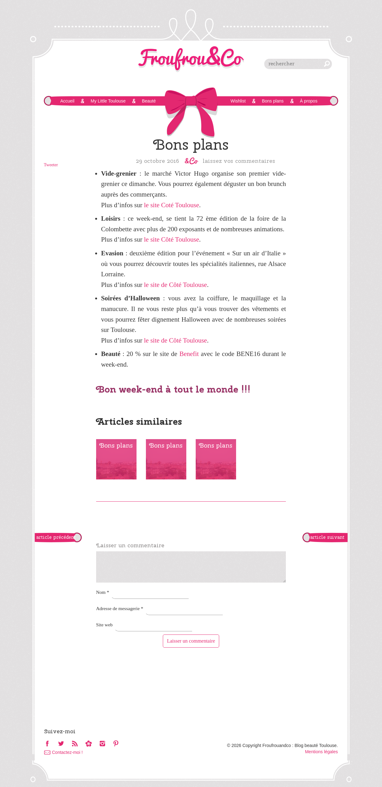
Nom (102, 592)
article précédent (56, 537)
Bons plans (272, 100)
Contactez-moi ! (67, 752)
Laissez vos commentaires (239, 160)
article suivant (327, 537)
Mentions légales (321, 751)
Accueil (67, 100)
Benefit (189, 354)
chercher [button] (327, 64)
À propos (308, 100)
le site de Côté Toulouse (175, 284)
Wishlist (237, 100)
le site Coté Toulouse (171, 205)
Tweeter (51, 165)
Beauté (149, 100)
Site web (104, 624)
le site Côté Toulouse (171, 239)
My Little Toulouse (108, 100)
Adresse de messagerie (119, 608)
